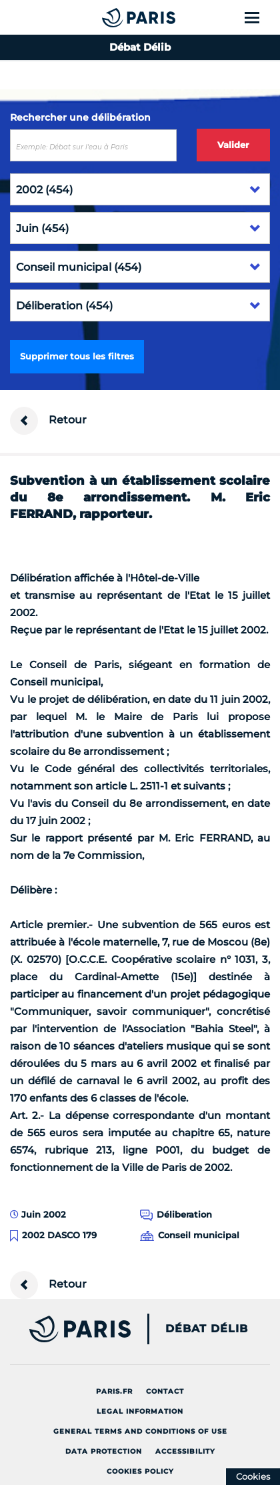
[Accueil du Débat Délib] (112, 17)
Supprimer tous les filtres (77, 356)
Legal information (140, 1411)
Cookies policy (140, 1471)
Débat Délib (206, 1329)
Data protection (103, 1451)
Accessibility (185, 1451)
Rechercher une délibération (80, 117)
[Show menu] (259, 17)
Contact (165, 1391)
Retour (48, 421)
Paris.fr (114, 1391)
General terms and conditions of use (140, 1431)
